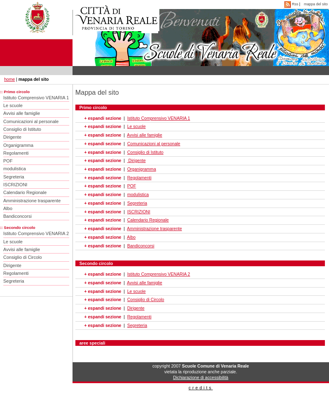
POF (8, 160)
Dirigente (12, 137)
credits (200, 387)
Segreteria (13, 176)
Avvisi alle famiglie (21, 113)
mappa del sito (316, 4)
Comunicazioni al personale (31, 121)
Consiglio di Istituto (22, 129)
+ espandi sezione (102, 118)
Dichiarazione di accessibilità (200, 377)
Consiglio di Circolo (22, 257)
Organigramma (18, 145)
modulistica (14, 168)
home (9, 79)
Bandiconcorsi (17, 216)
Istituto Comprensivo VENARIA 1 (36, 97)
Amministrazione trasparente (32, 200)
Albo (7, 208)
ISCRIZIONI (15, 184)
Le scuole (13, 105)
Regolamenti (16, 153)
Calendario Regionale (25, 192)
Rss (291, 4)
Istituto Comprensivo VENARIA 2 (36, 233)
